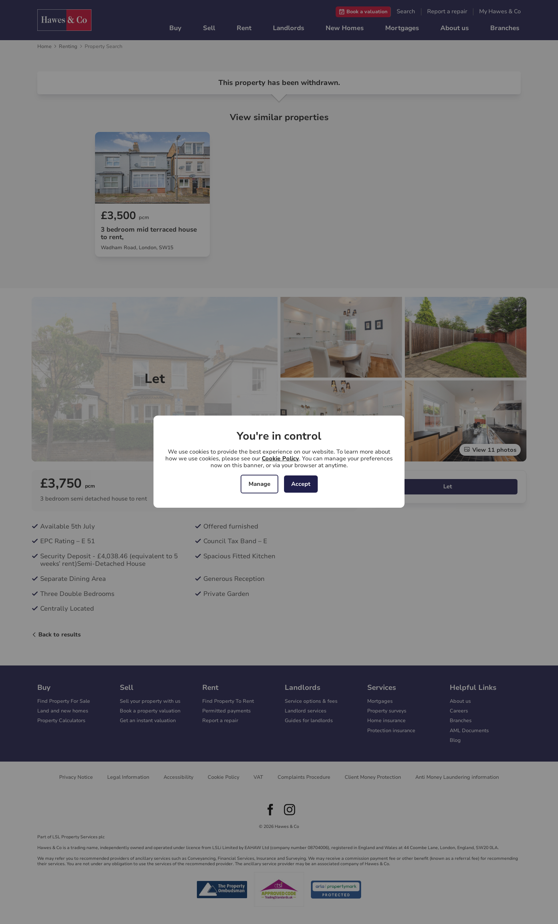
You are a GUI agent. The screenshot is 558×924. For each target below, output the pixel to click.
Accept (301, 484)
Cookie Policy (280, 459)
